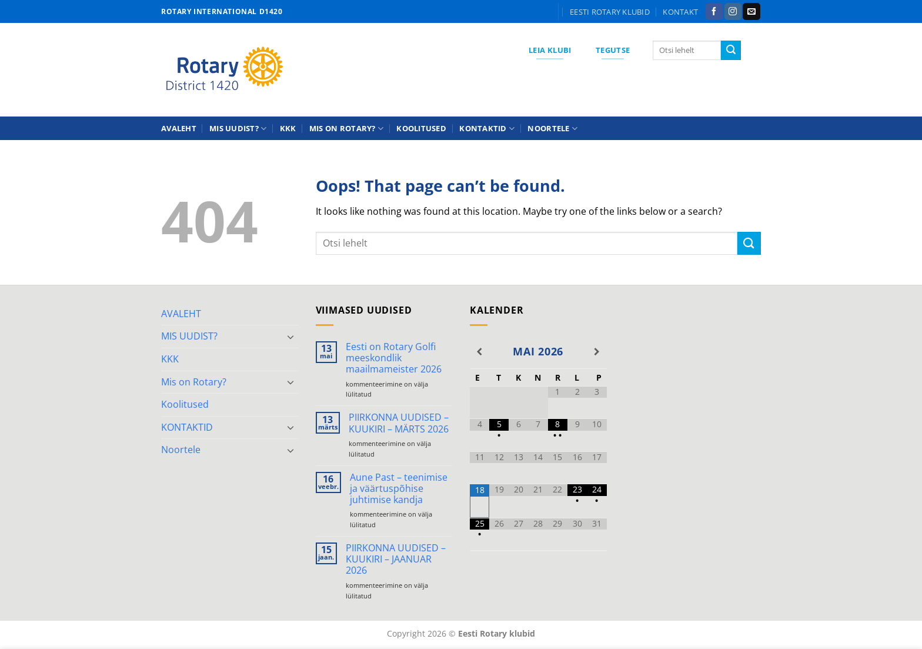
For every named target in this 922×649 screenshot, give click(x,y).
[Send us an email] (751, 12)
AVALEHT (178, 128)
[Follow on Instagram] (732, 12)
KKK (288, 128)
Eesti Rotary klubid (610, 11)
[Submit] (731, 51)
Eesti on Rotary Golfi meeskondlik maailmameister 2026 (394, 358)
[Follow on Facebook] (714, 12)
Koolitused (421, 128)
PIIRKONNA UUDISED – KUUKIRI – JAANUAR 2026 (396, 560)
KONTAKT (680, 11)
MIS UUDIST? (237, 128)
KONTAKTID (487, 128)
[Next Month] (596, 351)
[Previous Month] (479, 351)
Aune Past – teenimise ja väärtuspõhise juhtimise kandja (398, 489)
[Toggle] (291, 337)
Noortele (552, 128)
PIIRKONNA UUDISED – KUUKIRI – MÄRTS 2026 (399, 423)
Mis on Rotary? (346, 128)
